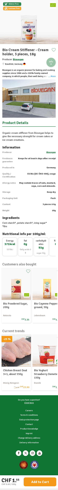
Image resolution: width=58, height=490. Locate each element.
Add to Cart (40, 482)
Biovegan (18, 59)
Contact (29, 424)
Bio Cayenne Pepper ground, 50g (46, 305)
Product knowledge (29, 428)
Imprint (29, 433)
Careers (29, 410)
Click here (29, 402)
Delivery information (29, 442)
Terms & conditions (29, 415)
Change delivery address (29, 438)
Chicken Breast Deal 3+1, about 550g (15, 372)
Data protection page (29, 419)
